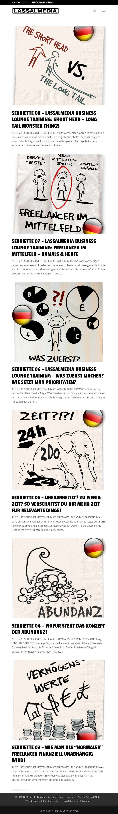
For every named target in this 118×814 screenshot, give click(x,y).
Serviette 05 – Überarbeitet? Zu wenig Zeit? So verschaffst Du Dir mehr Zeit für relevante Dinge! (56, 504)
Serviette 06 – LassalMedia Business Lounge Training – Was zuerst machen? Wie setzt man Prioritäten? (58, 375)
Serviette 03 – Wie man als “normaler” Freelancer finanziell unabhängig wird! (57, 754)
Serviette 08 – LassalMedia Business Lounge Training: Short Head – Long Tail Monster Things (54, 119)
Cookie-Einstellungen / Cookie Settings (59, 810)
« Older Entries (20, 790)
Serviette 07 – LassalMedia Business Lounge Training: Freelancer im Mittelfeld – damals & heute (54, 247)
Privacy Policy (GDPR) (89, 797)
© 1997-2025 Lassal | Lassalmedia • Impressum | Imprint (44, 797)
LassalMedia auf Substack (76, 801)
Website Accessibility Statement (42, 801)
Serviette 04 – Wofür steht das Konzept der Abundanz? (58, 629)
